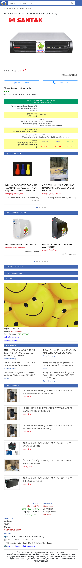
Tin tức (7, 524)
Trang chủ (7, 8)
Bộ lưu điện (48, 509)
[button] (37, 207)
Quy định (8, 527)
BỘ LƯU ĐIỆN (19, 8)
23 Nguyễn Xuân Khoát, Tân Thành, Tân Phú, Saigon (29, 543)
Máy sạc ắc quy (49, 512)
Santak (28, 8)
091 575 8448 (60, 82)
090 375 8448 (21, 82)
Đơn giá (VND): (10, 71)
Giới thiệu (8, 521)
